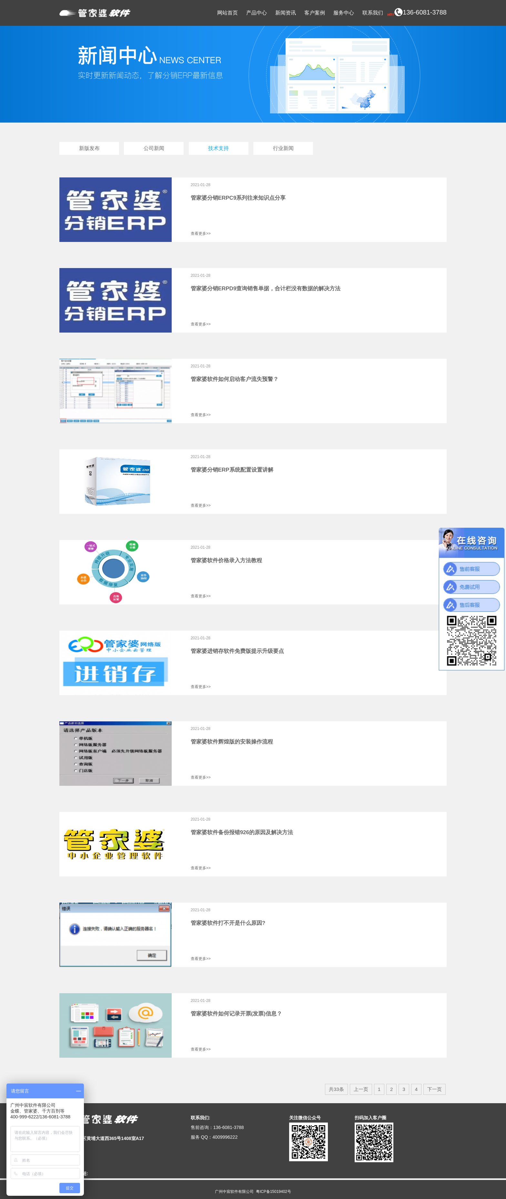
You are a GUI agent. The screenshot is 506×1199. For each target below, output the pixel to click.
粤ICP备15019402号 (273, 1191)
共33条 (336, 1089)
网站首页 (227, 12)
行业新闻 (283, 148)
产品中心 (256, 12)
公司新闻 (154, 148)
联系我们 (372, 12)
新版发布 (89, 148)
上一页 (361, 1089)
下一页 (434, 1089)
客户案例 (314, 12)
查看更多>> (201, 233)
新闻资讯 (285, 12)
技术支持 (218, 148)
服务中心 (343, 12)
